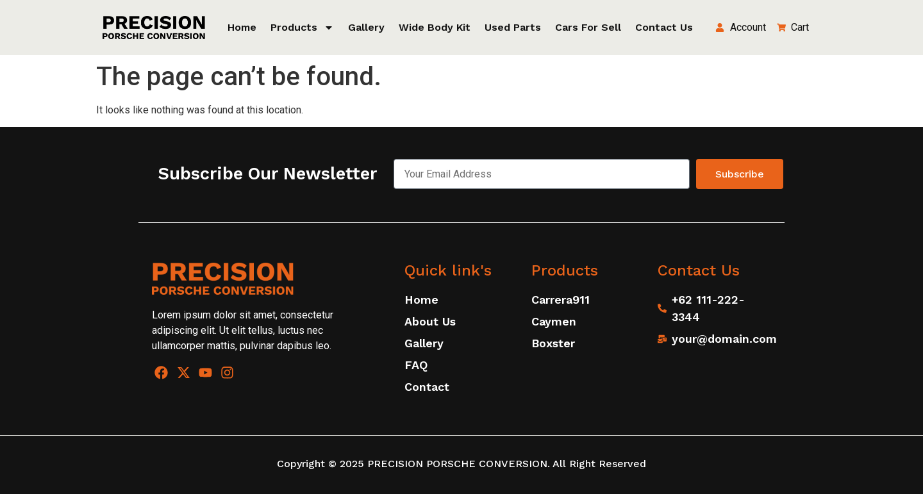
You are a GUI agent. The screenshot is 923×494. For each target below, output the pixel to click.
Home (242, 27)
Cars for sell (588, 27)
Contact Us (664, 27)
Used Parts (513, 27)
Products (302, 27)
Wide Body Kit (434, 27)
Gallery (366, 27)
